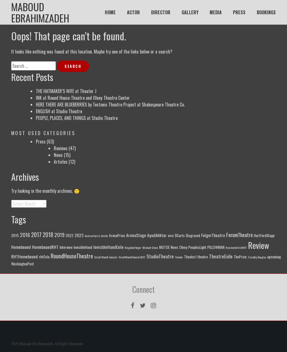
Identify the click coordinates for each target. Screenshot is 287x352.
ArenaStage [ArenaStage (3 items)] (136, 235)
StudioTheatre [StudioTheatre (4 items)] (160, 256)
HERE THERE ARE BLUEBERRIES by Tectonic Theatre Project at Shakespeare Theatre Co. (110, 104)
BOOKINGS (266, 12)
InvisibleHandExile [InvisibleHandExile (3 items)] (108, 247)
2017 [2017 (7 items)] (36, 234)
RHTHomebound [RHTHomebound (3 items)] (24, 256)
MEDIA (216, 12)
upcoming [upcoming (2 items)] (274, 257)
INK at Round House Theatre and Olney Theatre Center (83, 97)
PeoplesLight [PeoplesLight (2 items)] (197, 247)
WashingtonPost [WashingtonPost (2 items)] (22, 264)
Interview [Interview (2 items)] (66, 247)
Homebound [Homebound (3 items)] (21, 247)
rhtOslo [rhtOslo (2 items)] (44, 257)
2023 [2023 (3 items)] (79, 235)
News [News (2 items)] (174, 247)
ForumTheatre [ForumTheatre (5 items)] (239, 234)
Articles (61, 161)
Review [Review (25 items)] (258, 245)
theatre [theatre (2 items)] (203, 257)
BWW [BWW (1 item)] (171, 235)
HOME (110, 12)
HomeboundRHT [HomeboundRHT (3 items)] (45, 247)
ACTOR (133, 12)
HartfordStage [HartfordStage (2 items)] (264, 235)
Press (41, 141)
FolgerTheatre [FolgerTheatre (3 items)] (213, 235)
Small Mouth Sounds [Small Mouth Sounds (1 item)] (105, 257)
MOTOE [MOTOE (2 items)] (164, 247)
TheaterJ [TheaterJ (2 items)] (190, 257)
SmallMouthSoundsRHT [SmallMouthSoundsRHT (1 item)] (132, 257)
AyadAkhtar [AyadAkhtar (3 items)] (157, 235)
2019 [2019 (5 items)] (59, 234)
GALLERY (190, 12)
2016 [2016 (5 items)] (25, 234)
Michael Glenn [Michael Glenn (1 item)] (150, 247)
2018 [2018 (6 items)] (48, 234)
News (58, 155)
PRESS (239, 12)
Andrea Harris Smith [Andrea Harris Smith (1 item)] (96, 235)
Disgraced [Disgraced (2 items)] (193, 235)
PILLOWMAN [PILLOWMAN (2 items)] (215, 247)
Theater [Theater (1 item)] (179, 257)
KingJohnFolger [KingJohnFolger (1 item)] (133, 247)
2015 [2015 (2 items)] (15, 235)
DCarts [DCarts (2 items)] (180, 235)
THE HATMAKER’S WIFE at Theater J (66, 91)
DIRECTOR (160, 12)
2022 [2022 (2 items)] (69, 235)
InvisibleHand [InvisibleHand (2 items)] (83, 247)
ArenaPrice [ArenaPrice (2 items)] (117, 235)
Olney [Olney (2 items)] (183, 247)
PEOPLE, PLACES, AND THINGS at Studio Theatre (77, 118)
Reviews (61, 148)
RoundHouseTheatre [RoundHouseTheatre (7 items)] (72, 255)
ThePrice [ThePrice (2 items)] (240, 257)
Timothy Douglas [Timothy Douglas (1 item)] (257, 257)
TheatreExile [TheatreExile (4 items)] (221, 256)
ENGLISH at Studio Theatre (59, 111)
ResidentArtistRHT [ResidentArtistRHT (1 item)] (236, 247)
